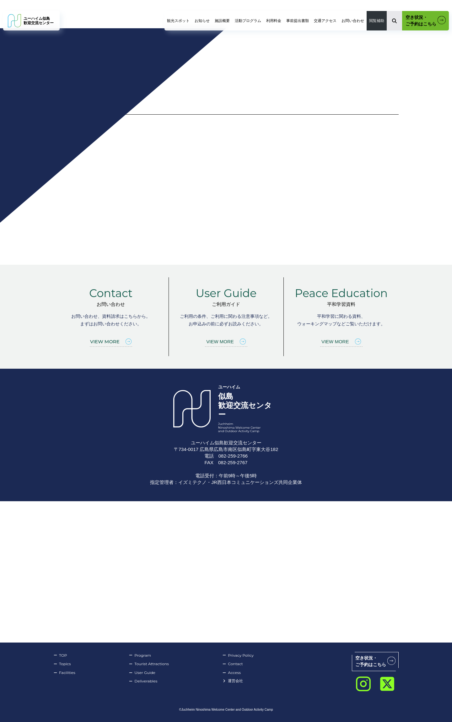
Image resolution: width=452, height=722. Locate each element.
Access (231, 672)
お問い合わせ (353, 21)
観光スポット (178, 21)
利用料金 (273, 21)
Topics (62, 663)
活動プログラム (248, 21)
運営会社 (232, 681)
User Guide (142, 672)
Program (140, 655)
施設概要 (222, 21)
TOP (60, 655)
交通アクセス (325, 21)
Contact (232, 663)
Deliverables (143, 681)
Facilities (64, 672)
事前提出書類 (297, 21)
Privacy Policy (238, 655)
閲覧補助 (376, 21)
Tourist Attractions (149, 663)
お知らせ (202, 21)
